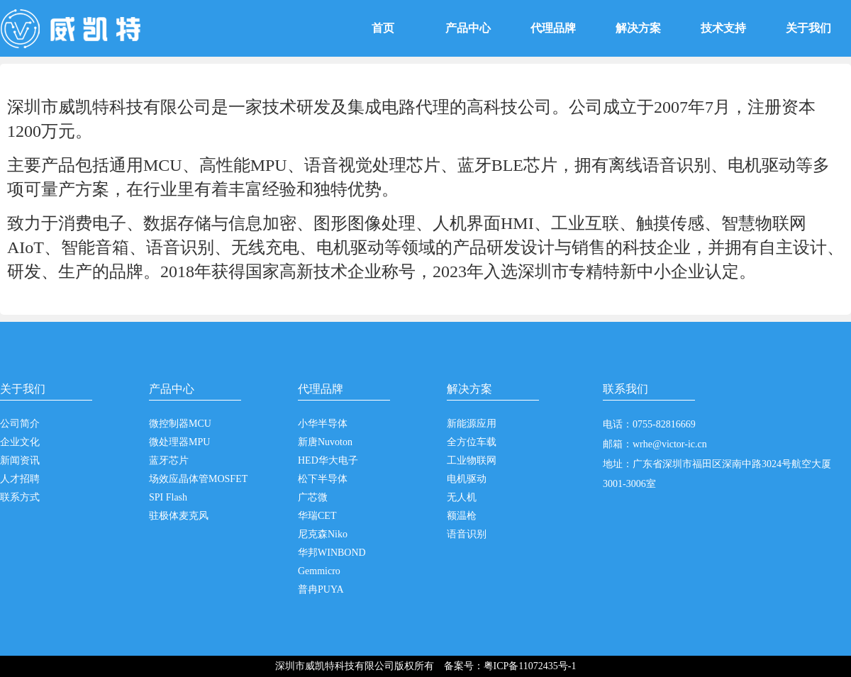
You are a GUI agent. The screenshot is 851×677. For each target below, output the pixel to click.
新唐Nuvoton (325, 442)
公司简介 (20, 423)
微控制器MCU (180, 423)
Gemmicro (319, 571)
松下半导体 (322, 479)
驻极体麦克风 (178, 515)
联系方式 (20, 497)
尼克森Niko (322, 534)
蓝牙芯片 (169, 460)
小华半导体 (322, 423)
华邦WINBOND (332, 552)
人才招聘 (20, 479)
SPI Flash (168, 497)
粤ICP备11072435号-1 (530, 666)
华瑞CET (317, 515)
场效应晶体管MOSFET (198, 479)
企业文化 (20, 442)
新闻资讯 (20, 460)
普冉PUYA (321, 589)
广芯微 (313, 497)
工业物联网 (471, 460)
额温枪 (462, 515)
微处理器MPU (179, 442)
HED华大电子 (328, 460)
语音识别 (466, 534)
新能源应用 (471, 423)
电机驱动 (466, 479)
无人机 (462, 497)
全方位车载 (471, 442)
